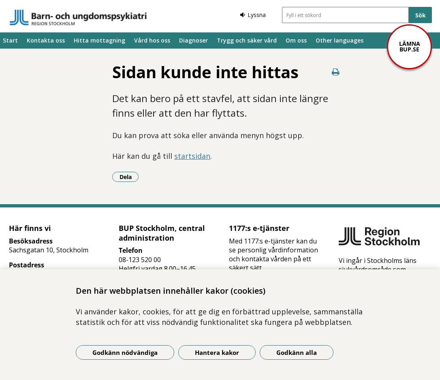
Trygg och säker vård (247, 40)
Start (10, 40)
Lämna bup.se (409, 46)
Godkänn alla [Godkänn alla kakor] (296, 352)
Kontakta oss (46, 40)
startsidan (192, 156)
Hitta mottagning (99, 40)
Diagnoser (193, 40)
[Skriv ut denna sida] (335, 71)
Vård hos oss (152, 40)
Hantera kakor (217, 352)
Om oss (296, 40)
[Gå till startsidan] (78, 17)
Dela (129, 177)
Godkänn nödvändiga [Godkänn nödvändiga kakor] (125, 352)
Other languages (339, 40)
